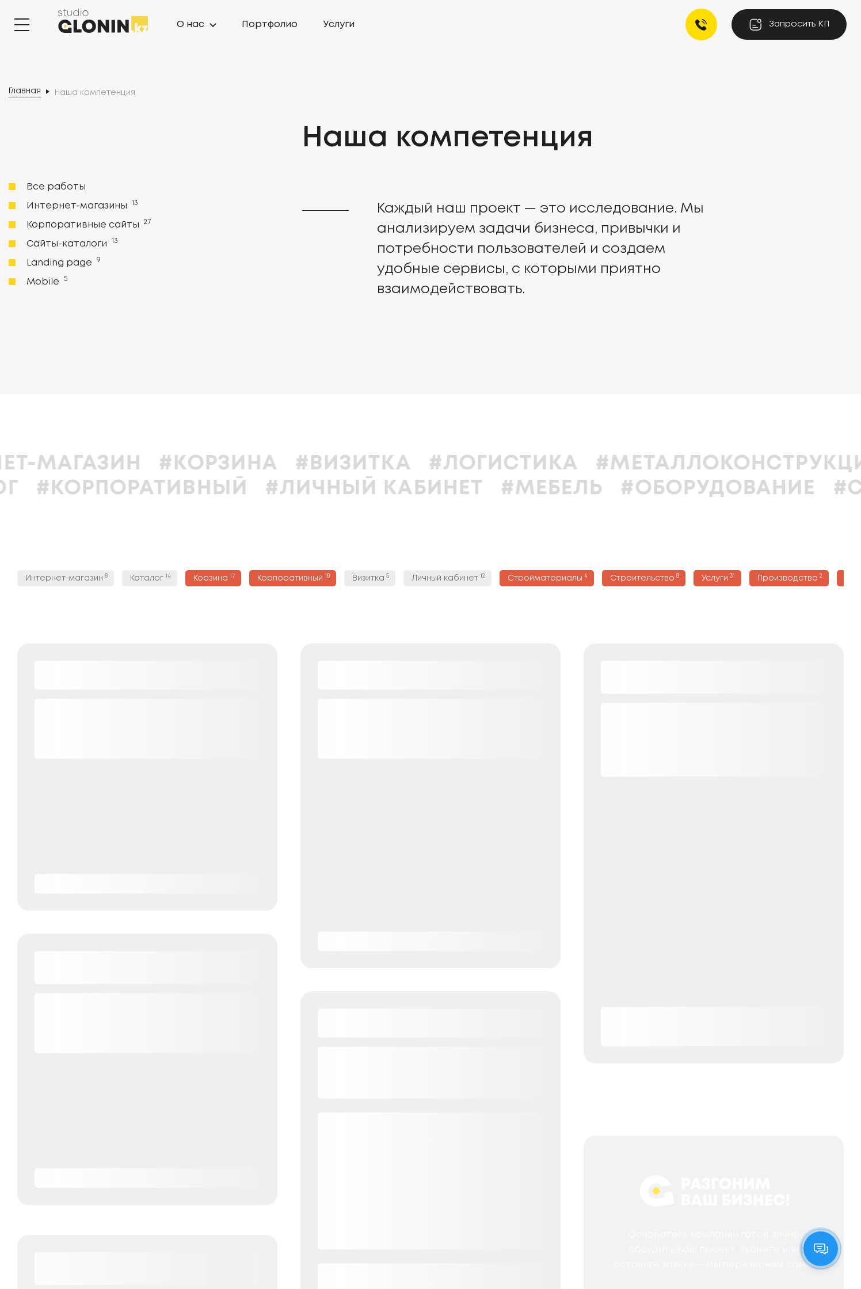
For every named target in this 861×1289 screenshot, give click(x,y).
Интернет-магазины (81, 205)
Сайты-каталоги (71, 243)
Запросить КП (789, 24)
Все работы (56, 187)
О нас (190, 24)
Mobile (45, 281)
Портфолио (270, 24)
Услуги (339, 24)
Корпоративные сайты (87, 224)
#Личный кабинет (398, 488)
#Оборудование (742, 488)
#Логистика (528, 463)
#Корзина (242, 463)
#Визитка (377, 463)
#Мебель (576, 488)
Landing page (62, 262)
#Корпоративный (166, 488)
